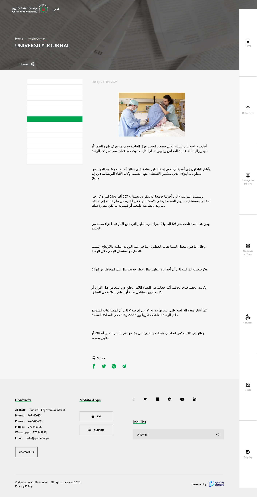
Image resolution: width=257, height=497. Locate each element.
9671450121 (34, 415)
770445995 (35, 426)
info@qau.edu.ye (38, 438)
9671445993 (34, 421)
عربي (56, 9)
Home (19, 38)
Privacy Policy (24, 486)
